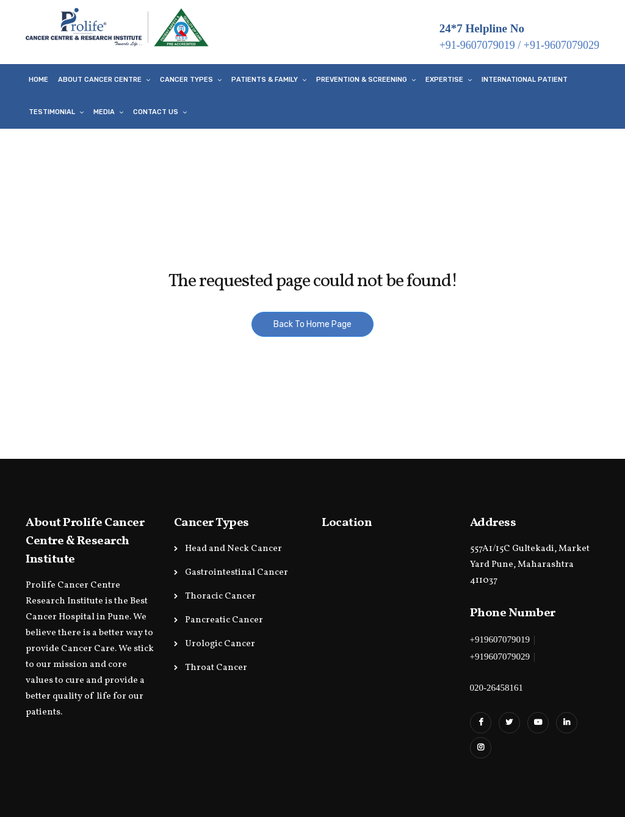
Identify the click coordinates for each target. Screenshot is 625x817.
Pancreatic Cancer (224, 620)
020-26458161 (497, 688)
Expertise (444, 80)
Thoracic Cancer (220, 596)
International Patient (525, 80)
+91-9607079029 (561, 45)
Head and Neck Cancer (233, 548)
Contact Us (155, 112)
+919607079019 (500, 639)
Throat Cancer (216, 667)
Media (104, 112)
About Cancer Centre (100, 80)
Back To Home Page (312, 324)
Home (38, 80)
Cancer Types (186, 80)
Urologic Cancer (220, 644)
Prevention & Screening (361, 80)
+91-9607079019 (477, 45)
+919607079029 (500, 656)
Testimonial (52, 112)
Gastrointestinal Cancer (236, 572)
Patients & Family (264, 80)
